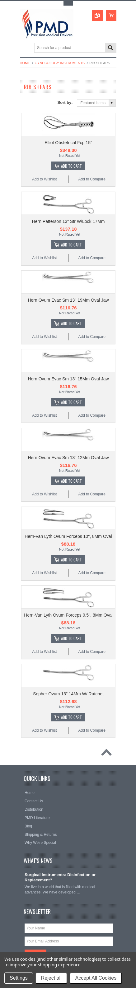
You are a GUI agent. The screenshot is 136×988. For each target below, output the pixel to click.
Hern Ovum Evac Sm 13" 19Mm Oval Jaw (68, 300)
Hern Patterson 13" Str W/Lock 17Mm (68, 221)
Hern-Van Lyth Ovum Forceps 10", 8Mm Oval (68, 536)
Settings (19, 978)
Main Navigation (25, 48)
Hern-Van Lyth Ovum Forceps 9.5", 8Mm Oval (68, 615)
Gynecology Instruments (60, 63)
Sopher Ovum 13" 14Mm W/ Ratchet (68, 693)
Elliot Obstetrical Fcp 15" (68, 142)
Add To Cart (71, 166)
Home (25, 63)
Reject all (51, 978)
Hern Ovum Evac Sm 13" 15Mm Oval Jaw (68, 378)
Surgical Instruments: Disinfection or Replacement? (60, 877)
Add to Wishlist (44, 179)
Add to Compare (91, 179)
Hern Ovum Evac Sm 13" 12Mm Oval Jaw (68, 457)
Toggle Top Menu (68, 3)
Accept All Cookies (96, 978)
